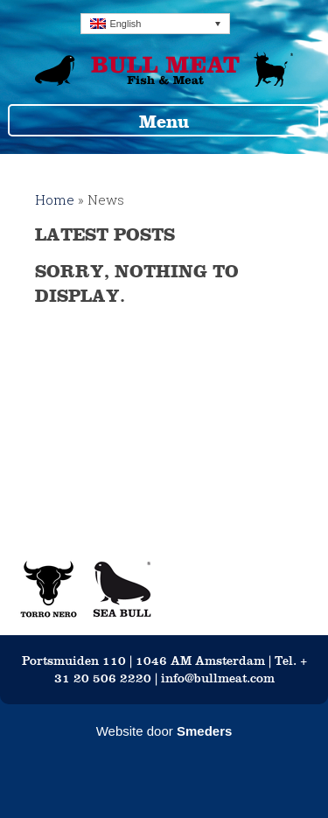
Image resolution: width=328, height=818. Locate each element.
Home (54, 199)
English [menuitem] (125, 23)
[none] (155, 23)
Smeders (204, 731)
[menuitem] (155, 23)
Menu (164, 121)
